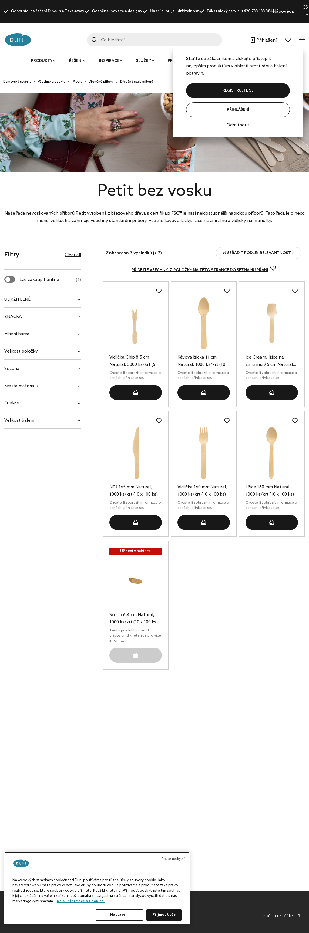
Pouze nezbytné (174, 859)
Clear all (73, 255)
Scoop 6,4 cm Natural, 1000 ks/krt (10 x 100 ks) (133, 618)
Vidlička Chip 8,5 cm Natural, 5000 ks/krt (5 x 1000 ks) (134, 361)
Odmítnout (238, 125)
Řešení (75, 61)
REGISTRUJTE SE (238, 90)
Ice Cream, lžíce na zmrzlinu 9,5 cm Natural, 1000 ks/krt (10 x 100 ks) (270, 361)
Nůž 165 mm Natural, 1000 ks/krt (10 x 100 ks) (133, 491)
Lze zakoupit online (50, 279)
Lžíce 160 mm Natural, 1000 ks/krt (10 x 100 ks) (270, 491)
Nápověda (283, 11)
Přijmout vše (164, 915)
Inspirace (109, 61)
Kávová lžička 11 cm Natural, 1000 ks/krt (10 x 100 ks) (203, 361)
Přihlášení (238, 109)
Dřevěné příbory (101, 82)
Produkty (41, 61)
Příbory (77, 82)
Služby (143, 61)
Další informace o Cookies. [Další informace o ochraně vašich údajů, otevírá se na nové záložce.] (81, 901)
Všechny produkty (51, 82)
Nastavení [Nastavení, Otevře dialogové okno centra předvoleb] (119, 915)
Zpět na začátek (282, 915)
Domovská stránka (17, 82)
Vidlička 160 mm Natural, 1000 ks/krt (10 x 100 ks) (202, 491)
